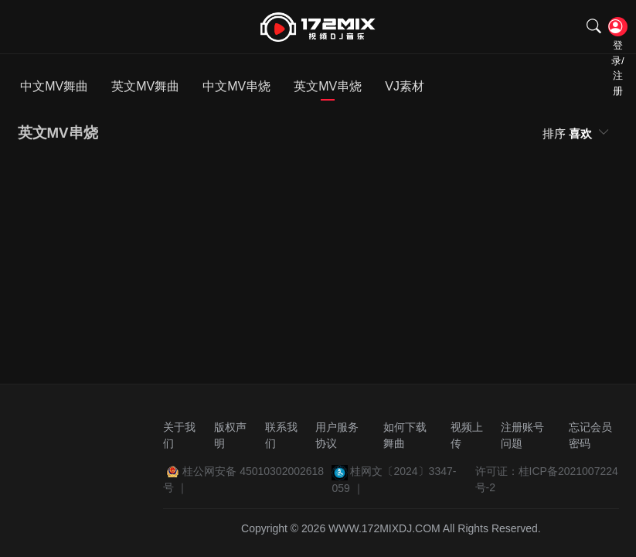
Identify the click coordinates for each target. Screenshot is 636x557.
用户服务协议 (337, 435)
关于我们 (179, 435)
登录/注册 (616, 27)
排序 (568, 133)
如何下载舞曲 (405, 435)
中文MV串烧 (236, 86)
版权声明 (230, 435)
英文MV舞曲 (145, 86)
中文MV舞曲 (54, 86)
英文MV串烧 (328, 86)
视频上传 (467, 435)
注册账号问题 (522, 435)
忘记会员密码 (590, 435)
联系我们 (281, 435)
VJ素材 (404, 86)
